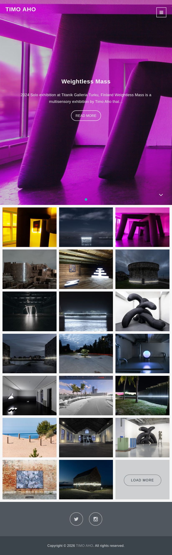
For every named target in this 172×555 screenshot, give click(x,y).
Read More (86, 116)
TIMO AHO (20, 9)
